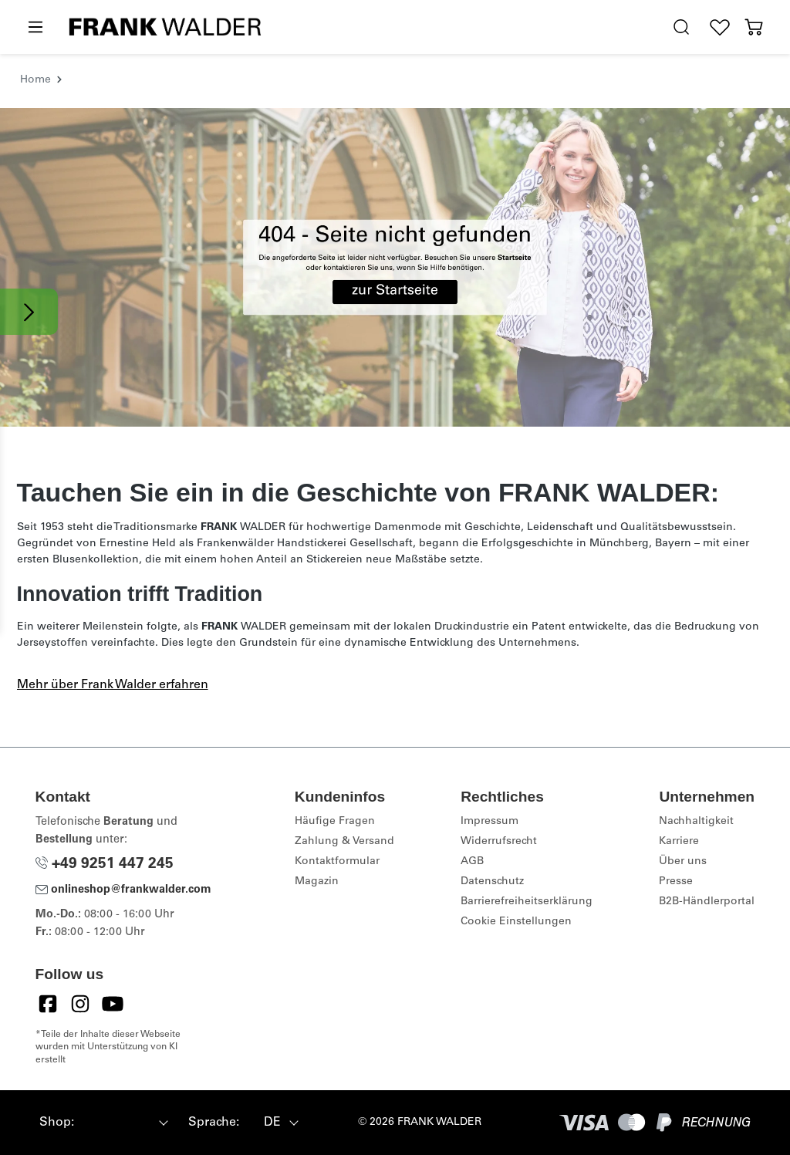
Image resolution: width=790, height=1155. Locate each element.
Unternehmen (707, 797)
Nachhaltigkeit (696, 821)
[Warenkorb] (754, 27)
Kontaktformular (337, 861)
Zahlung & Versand (344, 841)
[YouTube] (112, 1003)
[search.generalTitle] (681, 27)
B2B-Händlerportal (707, 902)
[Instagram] (80, 1003)
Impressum (489, 821)
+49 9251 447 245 (104, 864)
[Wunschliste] (720, 27)
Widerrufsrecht (499, 841)
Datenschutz (492, 881)
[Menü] (34, 28)
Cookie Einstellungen (516, 922)
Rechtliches (502, 797)
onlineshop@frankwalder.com (123, 890)
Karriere (679, 841)
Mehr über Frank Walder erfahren (112, 685)
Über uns (683, 861)
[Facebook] (47, 1003)
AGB (472, 861)
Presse (676, 881)
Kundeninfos (340, 797)
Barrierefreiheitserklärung (526, 902)
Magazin (317, 881)
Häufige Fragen (335, 821)
